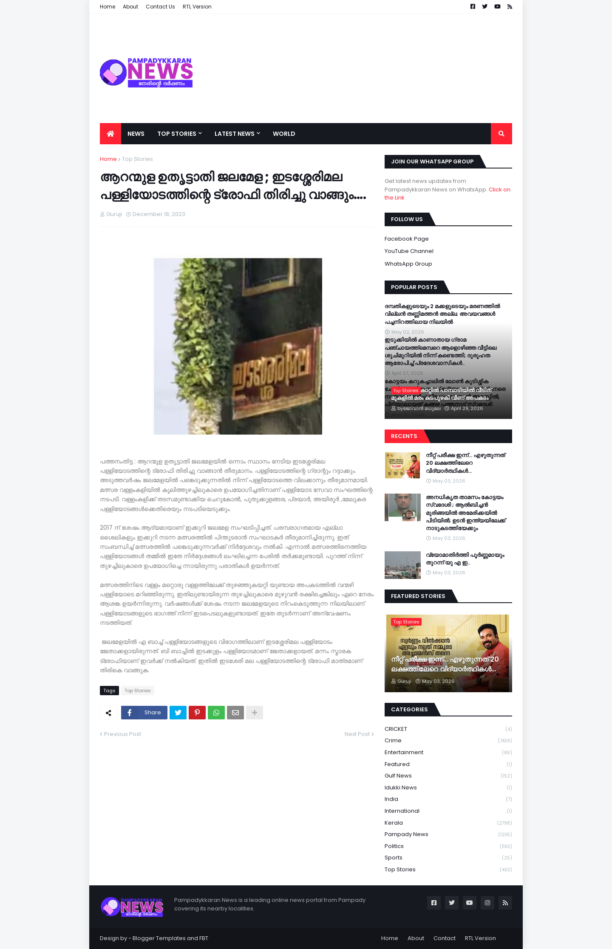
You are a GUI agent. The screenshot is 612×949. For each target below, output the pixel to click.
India (448, 799)
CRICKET (448, 729)
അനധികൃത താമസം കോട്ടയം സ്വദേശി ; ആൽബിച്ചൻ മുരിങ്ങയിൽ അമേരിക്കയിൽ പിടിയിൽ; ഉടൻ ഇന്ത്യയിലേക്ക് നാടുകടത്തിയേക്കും (465, 513)
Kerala (448, 823)
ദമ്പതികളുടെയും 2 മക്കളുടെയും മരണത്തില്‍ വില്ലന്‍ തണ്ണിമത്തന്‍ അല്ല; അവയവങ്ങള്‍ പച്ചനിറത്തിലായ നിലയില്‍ (442, 314)
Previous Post (122, 734)
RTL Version (480, 938)
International (448, 811)
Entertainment (448, 752)
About (416, 938)
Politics (448, 846)
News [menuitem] (136, 133)
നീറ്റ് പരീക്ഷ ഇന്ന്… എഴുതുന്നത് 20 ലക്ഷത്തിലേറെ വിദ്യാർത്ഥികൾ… (465, 463)
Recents (404, 436)
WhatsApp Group (408, 264)
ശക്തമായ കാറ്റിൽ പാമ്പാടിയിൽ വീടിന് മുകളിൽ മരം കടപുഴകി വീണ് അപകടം (441, 394)
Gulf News (448, 776)
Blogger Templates (159, 938)
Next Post (357, 734)
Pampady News (448, 834)
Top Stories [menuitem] (176, 133)
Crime (448, 740)
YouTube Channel (409, 251)
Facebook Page (407, 239)
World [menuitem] (284, 133)
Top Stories (137, 159)
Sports (448, 858)
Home (108, 159)
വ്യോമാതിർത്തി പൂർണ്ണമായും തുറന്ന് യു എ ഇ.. (465, 559)
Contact (445, 938)
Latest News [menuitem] (235, 133)
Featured (448, 764)
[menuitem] (110, 133)
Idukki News (448, 787)
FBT (203, 938)
